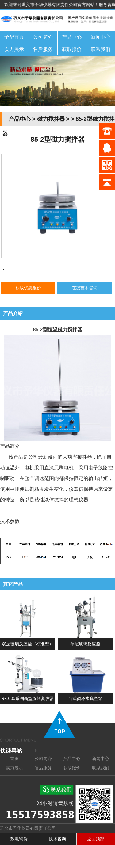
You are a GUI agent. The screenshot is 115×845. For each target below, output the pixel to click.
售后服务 (43, 49)
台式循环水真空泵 (85, 698)
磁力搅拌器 (51, 119)
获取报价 (72, 49)
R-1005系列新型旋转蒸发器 (27, 698)
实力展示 (14, 49)
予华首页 (14, 37)
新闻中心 (100, 37)
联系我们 (100, 49)
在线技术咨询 (85, 287)
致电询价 (19, 838)
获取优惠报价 (28, 287)
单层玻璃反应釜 (85, 643)
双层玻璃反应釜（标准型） (27, 643)
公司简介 (43, 37)
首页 (14, 758)
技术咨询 (57, 838)
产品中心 (72, 37)
